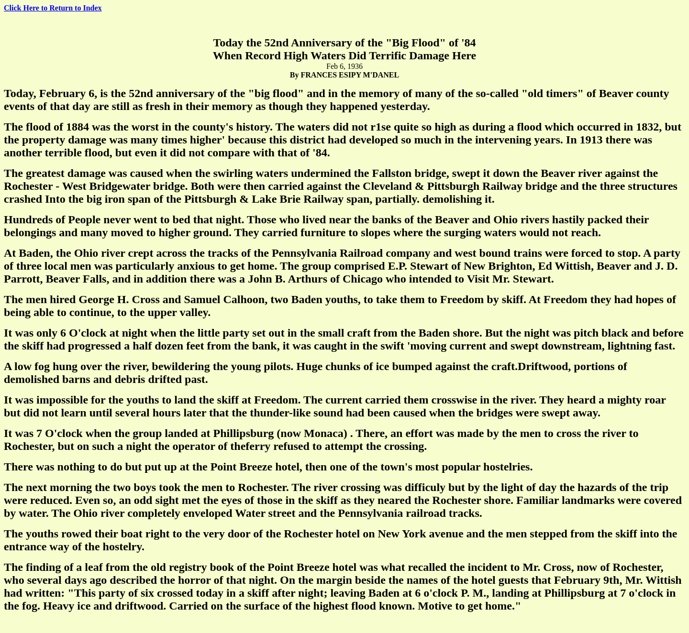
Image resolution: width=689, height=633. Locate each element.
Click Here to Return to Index (53, 8)
